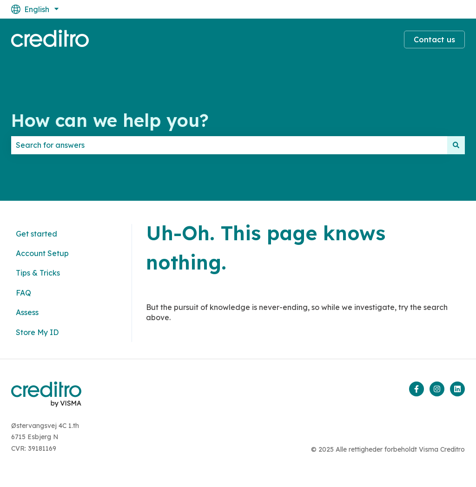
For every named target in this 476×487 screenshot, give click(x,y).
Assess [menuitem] (27, 312)
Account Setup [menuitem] (42, 253)
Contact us (434, 39)
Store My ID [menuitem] (37, 332)
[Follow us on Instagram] (437, 389)
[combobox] (229, 145)
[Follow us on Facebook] (416, 389)
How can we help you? (110, 120)
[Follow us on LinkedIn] (457, 389)
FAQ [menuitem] (23, 292)
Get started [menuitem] (36, 233)
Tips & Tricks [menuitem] (38, 272)
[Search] (456, 145)
